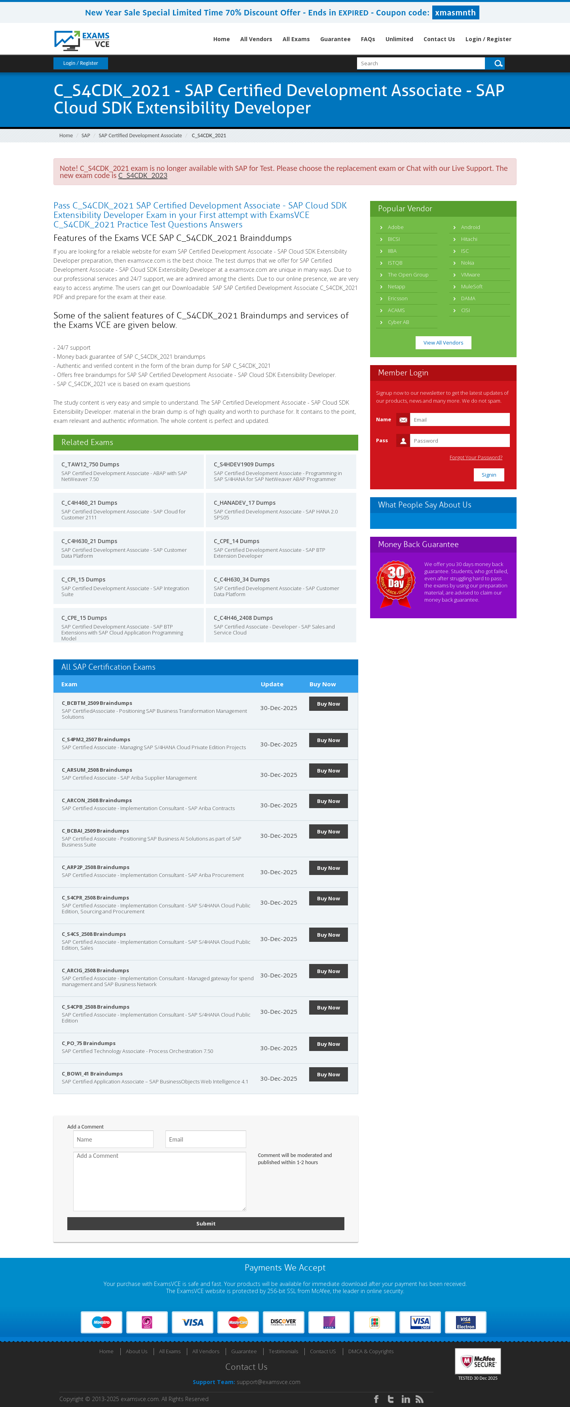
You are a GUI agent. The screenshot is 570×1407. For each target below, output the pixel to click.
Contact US (323, 1351)
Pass (382, 440)
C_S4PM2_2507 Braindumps (96, 739)
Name (383, 419)
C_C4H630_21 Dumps (89, 541)
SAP (86, 135)
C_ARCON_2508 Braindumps (97, 800)
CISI (465, 310)
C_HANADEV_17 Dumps (245, 502)
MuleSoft (472, 286)
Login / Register (488, 39)
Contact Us (439, 39)
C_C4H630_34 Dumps (242, 579)
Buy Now (328, 703)
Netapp (396, 286)
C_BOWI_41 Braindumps (92, 1073)
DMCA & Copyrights (370, 1351)
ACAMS (396, 310)
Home (221, 39)
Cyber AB (398, 322)
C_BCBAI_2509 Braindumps (95, 830)
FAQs (368, 39)
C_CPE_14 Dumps (236, 541)
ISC (465, 250)
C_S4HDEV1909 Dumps (244, 464)
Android (470, 227)
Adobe (396, 227)
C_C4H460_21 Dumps (89, 502)
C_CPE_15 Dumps (84, 617)
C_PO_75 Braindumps (89, 1043)
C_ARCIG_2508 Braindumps (95, 970)
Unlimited (399, 39)
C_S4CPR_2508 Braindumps (95, 897)
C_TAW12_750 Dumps (90, 464)
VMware (470, 274)
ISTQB (395, 262)
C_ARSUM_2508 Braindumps (97, 769)
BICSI (394, 238)
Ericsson (398, 298)
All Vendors (256, 39)
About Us (136, 1351)
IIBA (392, 250)
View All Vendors (444, 342)
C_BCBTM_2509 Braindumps (97, 702)
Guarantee (335, 39)
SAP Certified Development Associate (140, 135)
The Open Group (408, 274)
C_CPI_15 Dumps (83, 579)
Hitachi (469, 238)
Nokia (467, 262)
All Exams (296, 39)
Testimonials (283, 1351)
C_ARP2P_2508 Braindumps (95, 867)
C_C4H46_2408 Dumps (243, 617)
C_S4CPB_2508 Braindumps (95, 1006)
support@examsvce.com (268, 1382)
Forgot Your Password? (476, 457)
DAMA (468, 298)
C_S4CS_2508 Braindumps (94, 933)
